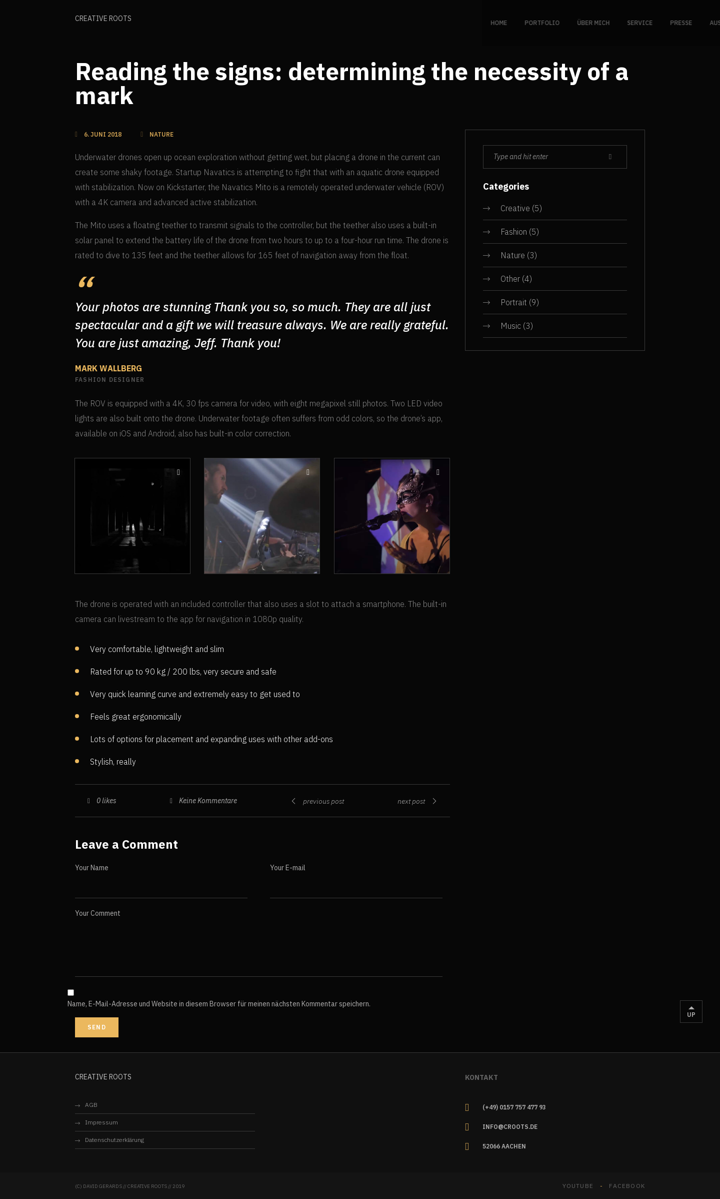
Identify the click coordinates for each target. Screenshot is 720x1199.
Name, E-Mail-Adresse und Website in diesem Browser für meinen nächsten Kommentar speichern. (219, 1003)
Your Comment (97, 913)
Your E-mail (288, 867)
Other (510, 279)
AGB (91, 1104)
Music (510, 326)
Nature (512, 255)
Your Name (91, 867)
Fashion (513, 232)
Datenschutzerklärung (114, 1139)
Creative (515, 208)
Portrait (513, 302)
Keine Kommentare (208, 800)
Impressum (101, 1122)
